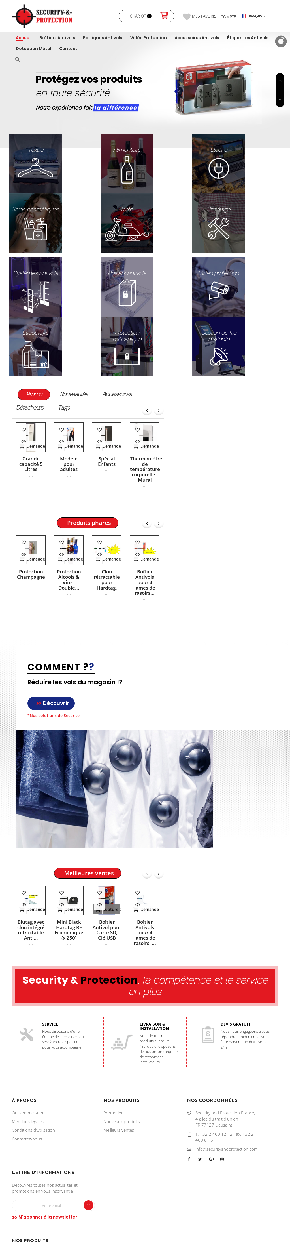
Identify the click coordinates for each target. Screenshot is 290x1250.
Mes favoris (199, 16)
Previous (280, 98)
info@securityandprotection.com (226, 1149)
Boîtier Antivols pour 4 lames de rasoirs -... (145, 932)
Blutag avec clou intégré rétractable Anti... (31, 930)
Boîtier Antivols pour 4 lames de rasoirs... (144, 582)
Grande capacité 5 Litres (31, 464)
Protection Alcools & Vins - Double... (69, 579)
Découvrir (52, 703)
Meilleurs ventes (118, 1130)
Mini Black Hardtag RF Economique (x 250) (69, 930)
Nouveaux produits (121, 1121)
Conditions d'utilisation (33, 1130)
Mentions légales (28, 1121)
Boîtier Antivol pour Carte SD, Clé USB (107, 930)
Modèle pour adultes (69, 464)
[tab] (34, 394)
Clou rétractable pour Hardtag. (107, 579)
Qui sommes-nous (29, 1113)
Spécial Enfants (107, 461)
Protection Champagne (31, 574)
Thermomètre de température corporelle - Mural (144, 469)
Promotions (114, 1113)
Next (280, 81)
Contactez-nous (27, 1139)
